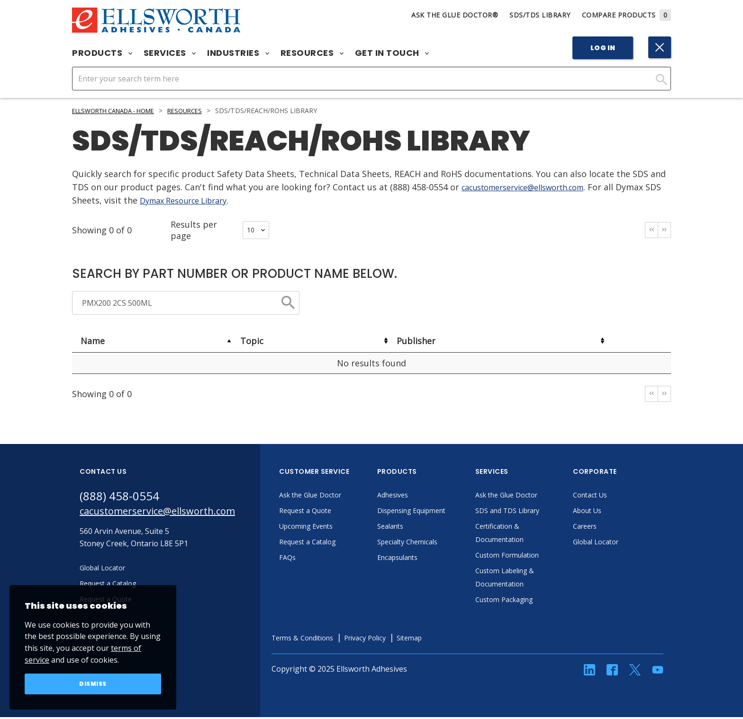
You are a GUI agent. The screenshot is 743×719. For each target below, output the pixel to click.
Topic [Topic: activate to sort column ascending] (251, 340)
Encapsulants (425, 559)
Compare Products (626, 14)
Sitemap (450, 639)
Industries (238, 53)
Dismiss (93, 683)
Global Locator (624, 543)
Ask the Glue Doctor (339, 496)
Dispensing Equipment (442, 512)
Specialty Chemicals (436, 543)
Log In (603, 48)
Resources (312, 53)
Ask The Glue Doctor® (454, 14)
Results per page (220, 230)
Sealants (417, 528)
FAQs (313, 559)
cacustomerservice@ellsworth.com (533, 187)
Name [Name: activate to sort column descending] (93, 340)
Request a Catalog (336, 543)
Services (170, 53)
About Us (614, 512)
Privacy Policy (401, 639)
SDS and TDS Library (536, 512)
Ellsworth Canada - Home (120, 110)
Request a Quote (333, 512)
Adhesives (419, 496)
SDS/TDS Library (540, 14)
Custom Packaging (532, 601)
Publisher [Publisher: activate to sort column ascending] (416, 340)
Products (102, 53)
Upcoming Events (335, 528)
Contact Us (617, 496)
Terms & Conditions (331, 639)
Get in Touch (392, 53)
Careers (611, 528)
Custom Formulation (535, 556)
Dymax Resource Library (207, 200)
